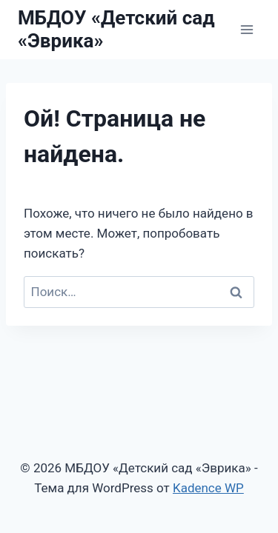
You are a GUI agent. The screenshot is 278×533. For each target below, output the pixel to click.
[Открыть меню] (246, 29)
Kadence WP (208, 487)
